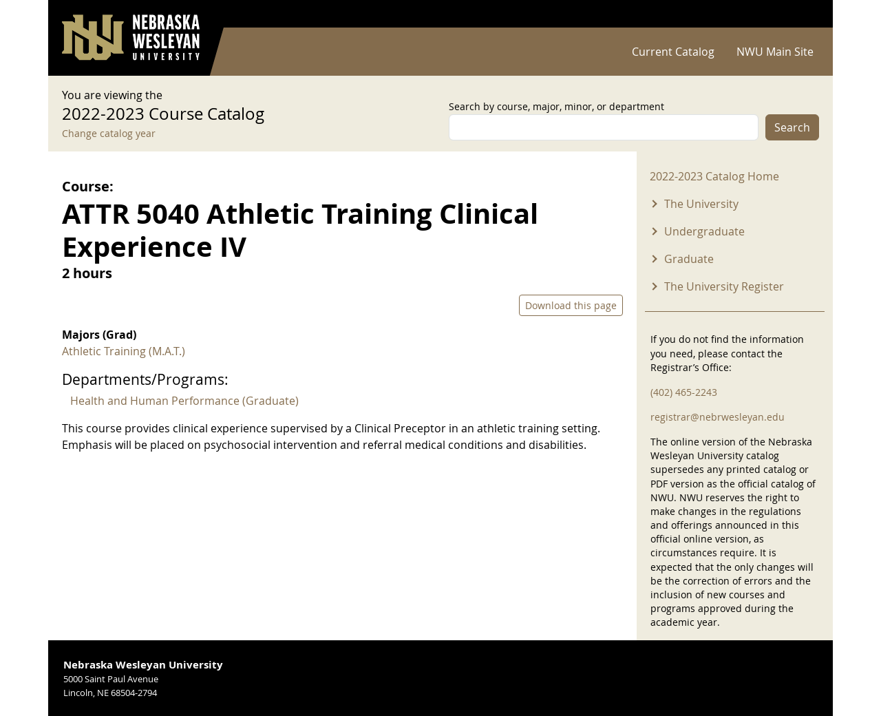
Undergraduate (704, 231)
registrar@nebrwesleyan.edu (717, 416)
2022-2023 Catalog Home (714, 176)
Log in (801, 14)
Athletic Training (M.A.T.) (123, 351)
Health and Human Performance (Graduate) (184, 400)
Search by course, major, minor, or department (556, 106)
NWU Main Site (775, 51)
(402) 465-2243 (683, 392)
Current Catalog (673, 51)
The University (701, 203)
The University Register (724, 286)
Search (792, 127)
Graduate (689, 258)
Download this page (571, 305)
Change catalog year (109, 133)
